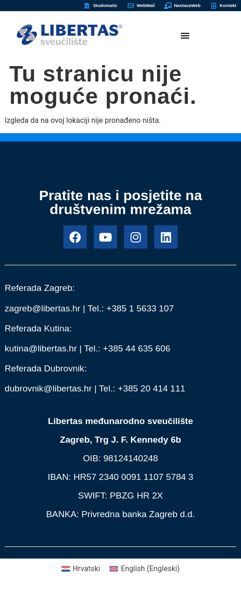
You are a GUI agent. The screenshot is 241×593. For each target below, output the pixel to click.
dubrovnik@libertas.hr (48, 388)
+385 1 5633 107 (140, 308)
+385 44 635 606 (137, 348)
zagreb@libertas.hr (42, 308)
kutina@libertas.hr (41, 348)
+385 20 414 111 (152, 388)
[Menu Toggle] (185, 35)
